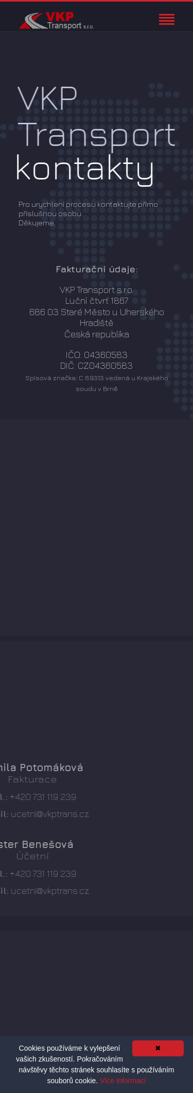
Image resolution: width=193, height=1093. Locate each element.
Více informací (123, 1080)
